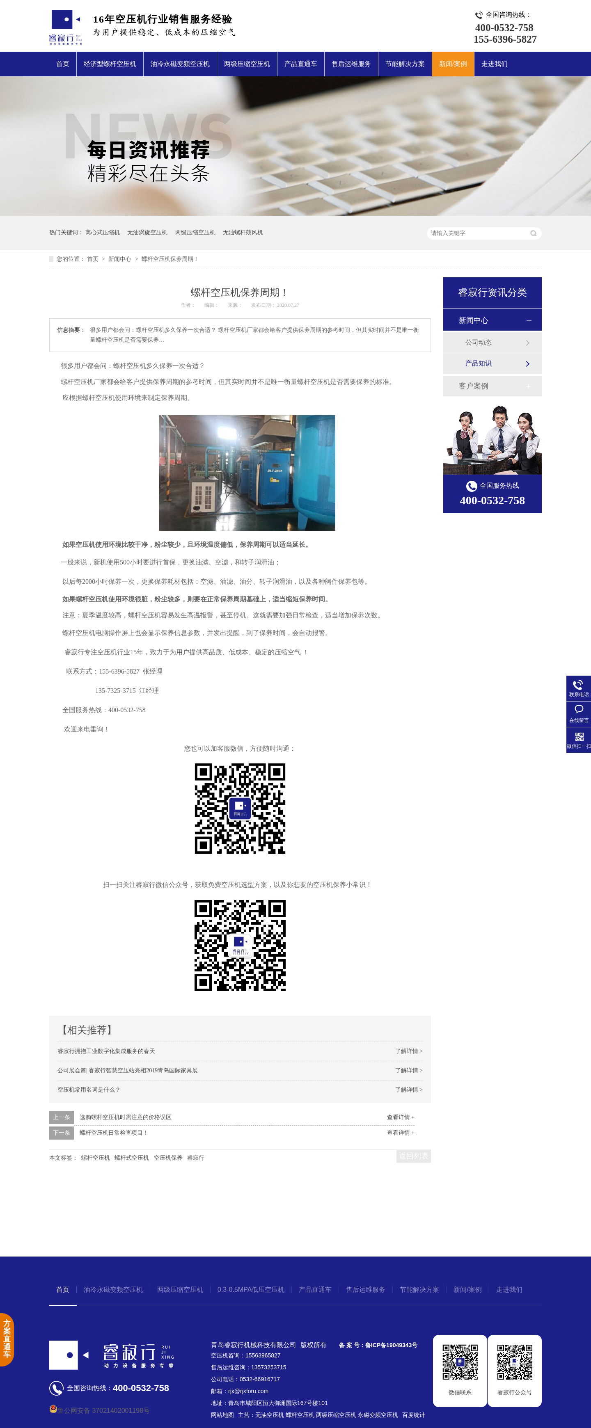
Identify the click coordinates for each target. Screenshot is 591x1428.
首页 (62, 63)
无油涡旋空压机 (147, 232)
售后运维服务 (351, 63)
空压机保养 (168, 1158)
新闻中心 (120, 259)
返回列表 (413, 1156)
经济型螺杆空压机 (110, 63)
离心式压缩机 (102, 232)
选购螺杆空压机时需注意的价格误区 (126, 1117)
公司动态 (478, 342)
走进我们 (494, 63)
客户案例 (473, 386)
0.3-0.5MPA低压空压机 (251, 1289)
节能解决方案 (405, 63)
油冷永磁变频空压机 (180, 63)
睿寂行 (195, 1158)
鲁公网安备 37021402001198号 (99, 1410)
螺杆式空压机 (132, 1158)
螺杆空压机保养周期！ (170, 259)
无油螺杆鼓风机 (243, 232)
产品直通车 (300, 63)
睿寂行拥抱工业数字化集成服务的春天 (106, 1051)
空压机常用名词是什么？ (89, 1090)
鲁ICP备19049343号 (391, 1345)
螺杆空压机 (95, 1158)
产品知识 (478, 363)
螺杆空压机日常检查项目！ (114, 1133)
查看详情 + (401, 1117)
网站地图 (222, 1415)
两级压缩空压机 (247, 63)
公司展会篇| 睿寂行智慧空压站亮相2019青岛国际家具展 (127, 1070)
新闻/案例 (453, 63)
